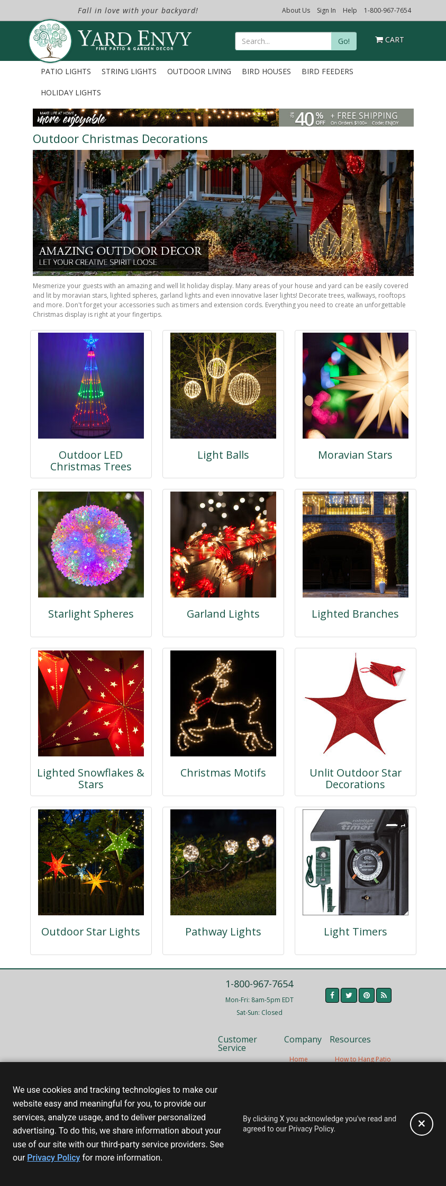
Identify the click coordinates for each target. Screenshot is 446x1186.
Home (298, 1059)
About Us (296, 10)
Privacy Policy (53, 1158)
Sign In (326, 10)
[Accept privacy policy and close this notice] (421, 1124)
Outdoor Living (199, 71)
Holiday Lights (71, 92)
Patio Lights (66, 71)
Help (350, 10)
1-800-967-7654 (387, 10)
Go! (344, 41)
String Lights (129, 71)
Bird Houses (266, 71)
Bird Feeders (327, 71)
